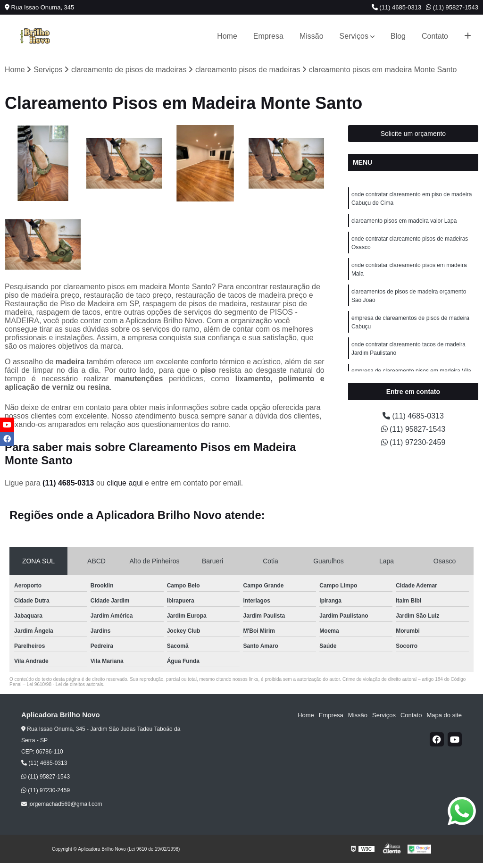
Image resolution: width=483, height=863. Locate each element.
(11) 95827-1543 (452, 7)
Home (227, 36)
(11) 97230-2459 (413, 442)
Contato (435, 36)
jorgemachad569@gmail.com (61, 804)
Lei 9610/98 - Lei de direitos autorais (65, 684)
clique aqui (125, 483)
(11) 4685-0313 (397, 7)
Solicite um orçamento (413, 133)
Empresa (268, 36)
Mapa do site (443, 715)
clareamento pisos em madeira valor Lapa (404, 221)
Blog (398, 36)
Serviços (354, 36)
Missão (312, 36)
